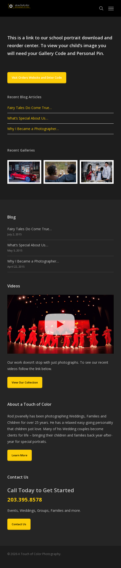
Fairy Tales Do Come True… (29, 107)
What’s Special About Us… (27, 118)
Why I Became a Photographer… (33, 128)
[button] (111, 8)
